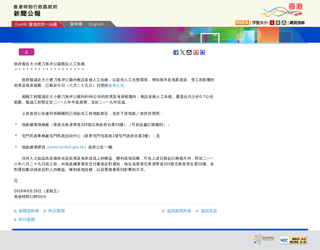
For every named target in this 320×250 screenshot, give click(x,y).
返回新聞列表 (179, 211)
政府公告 (116, 85)
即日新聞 (27, 219)
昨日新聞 (56, 211)
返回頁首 (209, 211)
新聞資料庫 (29, 211)
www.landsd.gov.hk (66, 147)
